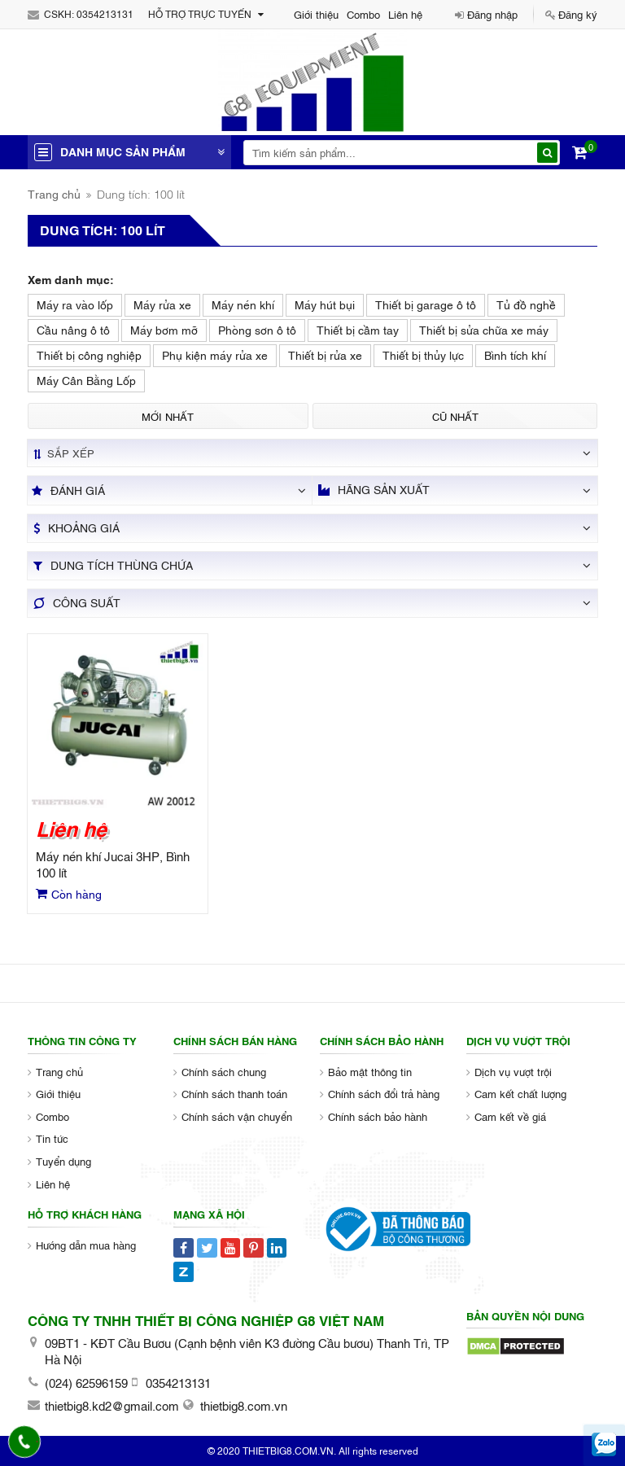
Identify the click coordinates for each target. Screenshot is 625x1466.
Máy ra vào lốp (75, 304)
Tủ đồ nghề (526, 304)
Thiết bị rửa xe (325, 354)
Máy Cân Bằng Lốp (86, 379)
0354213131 (104, 13)
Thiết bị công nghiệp (89, 354)
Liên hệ (405, 14)
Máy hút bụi (325, 304)
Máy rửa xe (162, 304)
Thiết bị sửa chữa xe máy (484, 329)
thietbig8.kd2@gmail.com (112, 1405)
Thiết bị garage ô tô (425, 304)
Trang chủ (54, 193)
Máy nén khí (243, 304)
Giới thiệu (316, 14)
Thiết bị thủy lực (423, 354)
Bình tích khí (515, 354)
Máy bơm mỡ (164, 329)
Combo (363, 14)
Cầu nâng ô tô (73, 329)
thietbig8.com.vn (243, 1405)
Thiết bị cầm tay (358, 329)
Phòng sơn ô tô (257, 329)
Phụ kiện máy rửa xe (215, 354)
